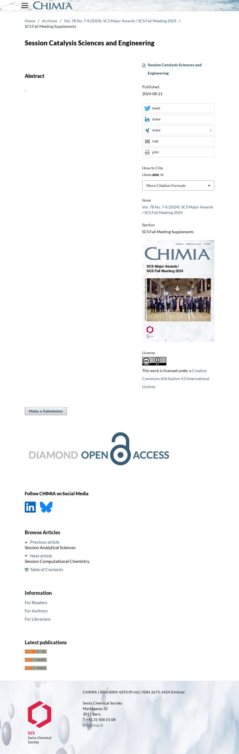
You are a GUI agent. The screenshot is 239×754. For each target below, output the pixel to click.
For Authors (36, 610)
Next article (41, 555)
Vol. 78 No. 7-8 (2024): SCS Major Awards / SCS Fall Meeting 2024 (120, 20)
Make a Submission (46, 411)
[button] (178, 108)
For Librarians (38, 618)
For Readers (36, 602)
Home (30, 20)
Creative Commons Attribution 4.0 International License (175, 378)
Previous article (44, 541)
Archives (49, 20)
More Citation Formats (166, 185)
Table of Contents (46, 569)
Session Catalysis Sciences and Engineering (175, 68)
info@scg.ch (93, 725)
